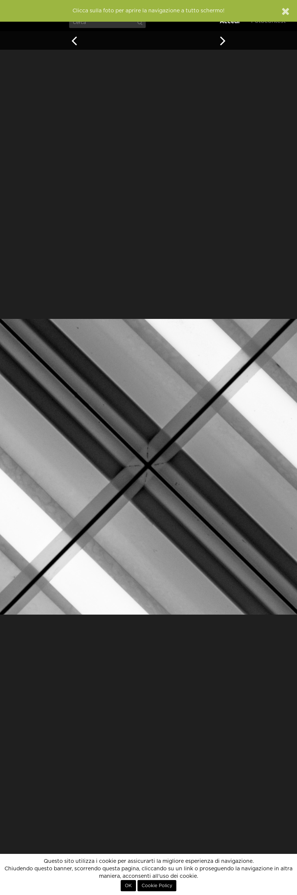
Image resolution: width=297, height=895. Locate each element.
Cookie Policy (157, 885)
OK (128, 885)
